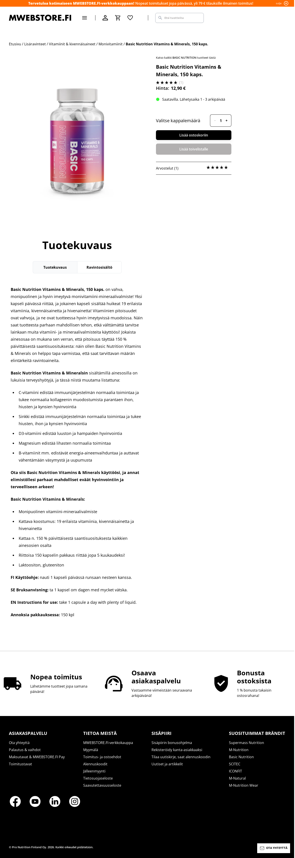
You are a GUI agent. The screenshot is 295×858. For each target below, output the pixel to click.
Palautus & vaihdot (25, 749)
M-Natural (237, 778)
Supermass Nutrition (246, 742)
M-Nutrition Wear (243, 785)
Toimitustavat (20, 764)
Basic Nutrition (241, 756)
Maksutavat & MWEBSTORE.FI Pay (37, 756)
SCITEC (234, 764)
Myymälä (90, 749)
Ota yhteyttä (19, 742)
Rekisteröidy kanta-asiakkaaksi (177, 749)
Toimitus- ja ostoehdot (102, 756)
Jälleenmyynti (94, 771)
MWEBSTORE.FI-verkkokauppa (108, 742)
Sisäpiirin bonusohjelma (172, 742)
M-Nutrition (239, 749)
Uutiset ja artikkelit (167, 764)
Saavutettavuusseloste (102, 785)
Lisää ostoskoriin (193, 135)
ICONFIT (235, 771)
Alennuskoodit (95, 764)
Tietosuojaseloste (98, 778)
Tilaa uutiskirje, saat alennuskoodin (181, 756)
